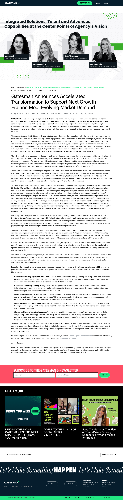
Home (13, 88)
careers (51, 484)
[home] (12, 2)
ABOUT (77, 498)
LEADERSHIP (105, 498)
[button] (116, 3)
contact (70, 484)
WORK (67, 498)
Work (97, 3)
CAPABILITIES (91, 498)
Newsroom (20, 88)
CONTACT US (85, 3)
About (106, 3)
